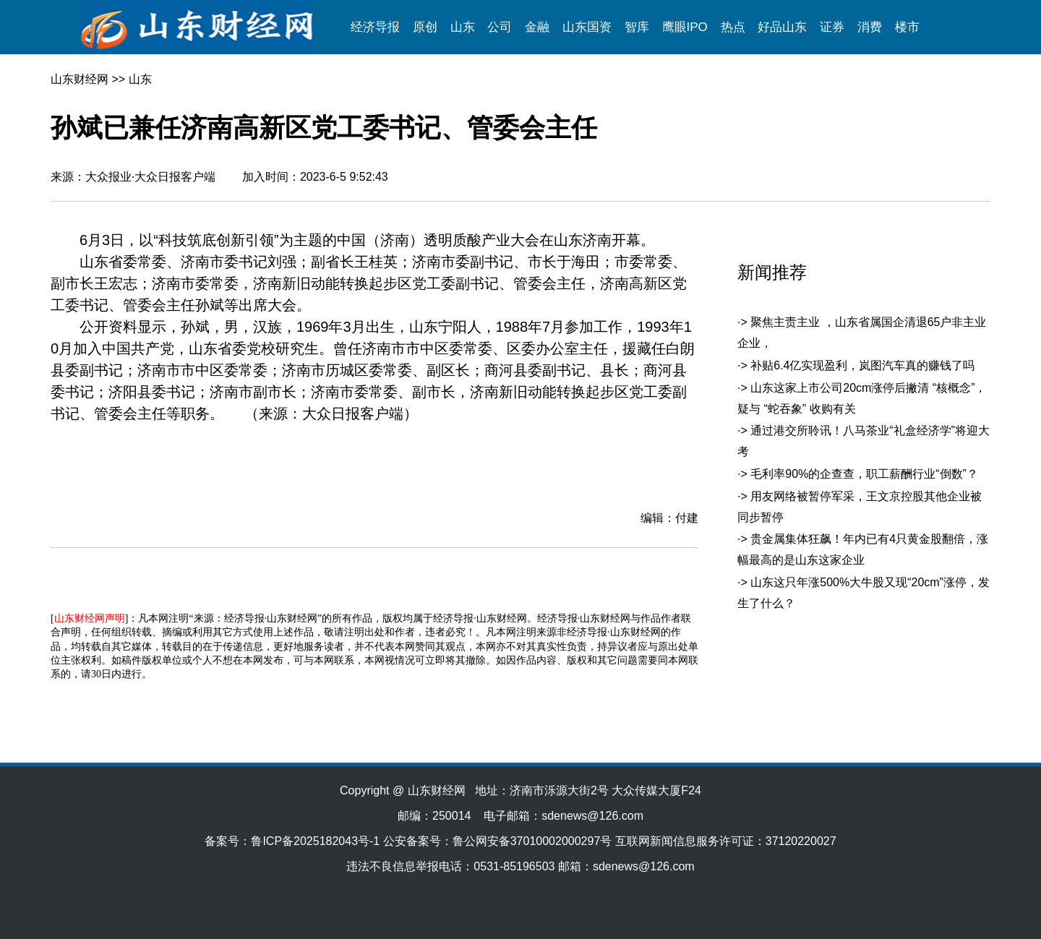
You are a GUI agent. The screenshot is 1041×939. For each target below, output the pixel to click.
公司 (499, 27)
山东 (462, 27)
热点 (733, 27)
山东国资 (587, 27)
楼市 (907, 27)
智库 (637, 27)
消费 (869, 27)
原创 (425, 27)
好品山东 (782, 27)
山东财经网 (79, 79)
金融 (537, 27)
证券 (832, 27)
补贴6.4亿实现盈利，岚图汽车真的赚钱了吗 (862, 365)
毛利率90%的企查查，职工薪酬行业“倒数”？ (864, 474)
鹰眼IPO (685, 27)
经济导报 (375, 27)
